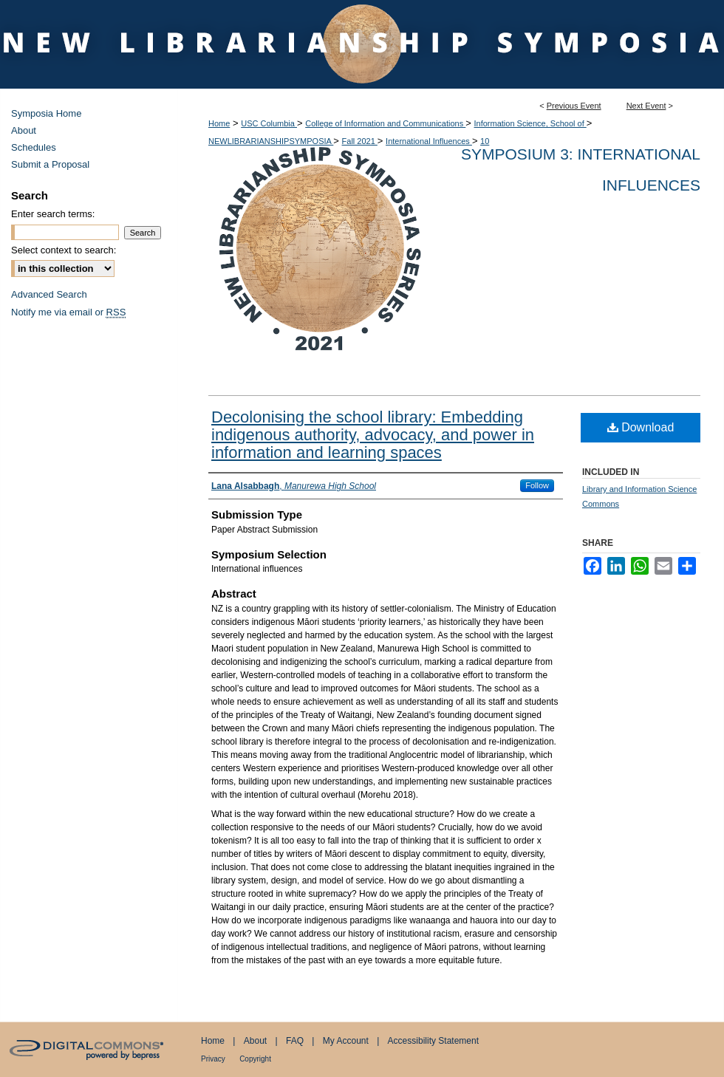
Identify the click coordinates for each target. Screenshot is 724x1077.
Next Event (646, 105)
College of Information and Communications (385, 123)
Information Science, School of (530, 123)
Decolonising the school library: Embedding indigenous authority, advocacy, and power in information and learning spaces (372, 435)
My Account (346, 1041)
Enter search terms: (53, 213)
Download (641, 427)
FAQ (295, 1041)
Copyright (255, 1059)
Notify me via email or (68, 312)
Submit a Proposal (50, 164)
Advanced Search (49, 294)
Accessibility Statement (433, 1041)
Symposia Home (46, 113)
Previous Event (574, 105)
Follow (537, 485)
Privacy (213, 1059)
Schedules (33, 147)
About (23, 130)
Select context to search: (63, 250)
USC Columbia (269, 123)
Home (219, 123)
